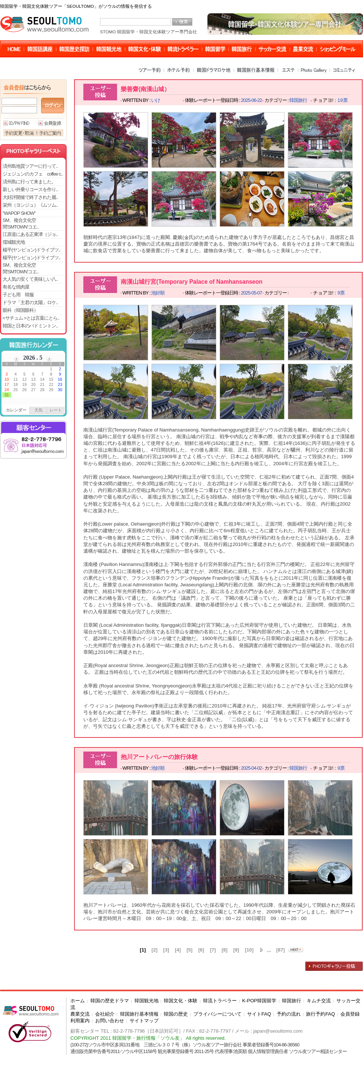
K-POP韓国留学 (259, 1000)
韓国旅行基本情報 (139, 1014)
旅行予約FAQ (320, 1014)
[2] (154, 950)
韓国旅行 (291, 1000)
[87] (280, 950)
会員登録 (350, 1014)
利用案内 (80, 1020)
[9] (236, 950)
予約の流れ (289, 1014)
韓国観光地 (146, 1000)
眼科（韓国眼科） (20, 310)
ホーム (77, 1000)
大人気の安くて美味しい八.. (30, 279)
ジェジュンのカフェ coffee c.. (33, 174)
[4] (178, 950)
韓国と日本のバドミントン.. (30, 326)
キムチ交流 (319, 1000)
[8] (224, 950)
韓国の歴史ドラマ (109, 1000)
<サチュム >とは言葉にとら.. (31, 318)
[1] (143, 950)
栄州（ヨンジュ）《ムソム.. (30, 205)
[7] (213, 950)
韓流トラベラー (220, 1000)
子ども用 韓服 (18, 294)
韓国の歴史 (176, 1014)
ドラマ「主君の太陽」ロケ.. (30, 302)
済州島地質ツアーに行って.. (30, 166)
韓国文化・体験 (180, 1000)
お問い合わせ (109, 1020)
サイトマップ (144, 1020)
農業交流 (80, 1014)
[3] (166, 950)
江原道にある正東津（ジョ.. (30, 234)
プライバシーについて (217, 1014)
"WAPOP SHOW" (19, 213)
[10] (249, 950)
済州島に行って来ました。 (29, 181)
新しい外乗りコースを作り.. (30, 189)
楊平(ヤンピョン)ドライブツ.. (31, 250)
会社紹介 (104, 1014)
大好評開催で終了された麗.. (30, 197)
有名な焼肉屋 (16, 287)
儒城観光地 (14, 242)
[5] (190, 950)
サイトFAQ (259, 1014)
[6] (201, 950)
